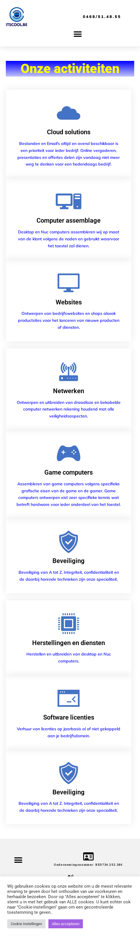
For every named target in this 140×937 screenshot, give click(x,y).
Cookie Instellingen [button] (26, 924)
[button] (77, 34)
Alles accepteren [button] (65, 924)
